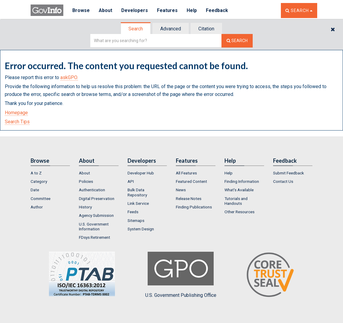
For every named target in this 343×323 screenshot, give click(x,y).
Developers (134, 10)
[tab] (136, 28)
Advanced (170, 29)
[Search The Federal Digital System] (237, 41)
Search (135, 29)
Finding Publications (194, 207)
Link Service (138, 203)
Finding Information (241, 181)
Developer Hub (141, 173)
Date (35, 189)
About (105, 10)
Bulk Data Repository (137, 192)
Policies (86, 181)
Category (39, 181)
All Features (186, 173)
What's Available (239, 189)
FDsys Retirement (94, 237)
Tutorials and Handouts (236, 201)
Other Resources (239, 211)
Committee (40, 198)
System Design (141, 228)
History (85, 207)
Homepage (16, 112)
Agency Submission (96, 215)
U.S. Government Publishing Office (180, 275)
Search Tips (17, 122)
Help (192, 10)
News (181, 189)
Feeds (133, 211)
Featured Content (191, 181)
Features (167, 10)
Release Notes (188, 198)
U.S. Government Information (94, 226)
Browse (81, 10)
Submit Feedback (288, 173)
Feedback (217, 10)
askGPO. (69, 77)
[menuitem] (50, 173)
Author (37, 207)
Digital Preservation (96, 198)
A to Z (36, 173)
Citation (206, 29)
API (131, 181)
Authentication (92, 189)
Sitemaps (136, 220)
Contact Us (283, 181)
